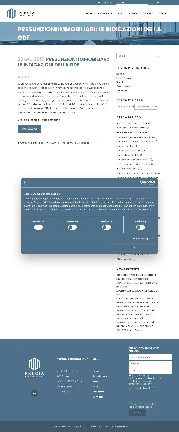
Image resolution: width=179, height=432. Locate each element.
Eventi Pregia (123, 78)
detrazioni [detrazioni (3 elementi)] (147, 164)
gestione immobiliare (52, 142)
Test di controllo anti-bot (143, 388)
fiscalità (33, 142)
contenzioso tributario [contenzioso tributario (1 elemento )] (130, 150)
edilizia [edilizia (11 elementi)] (122, 177)
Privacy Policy (78, 426)
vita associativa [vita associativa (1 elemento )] (127, 258)
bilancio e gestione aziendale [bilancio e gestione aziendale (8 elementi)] (135, 136)
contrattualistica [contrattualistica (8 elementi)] (127, 159)
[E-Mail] (150, 370)
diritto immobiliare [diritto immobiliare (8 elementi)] (128, 168)
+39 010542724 (74, 381)
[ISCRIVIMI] (137, 412)
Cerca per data (125, 106)
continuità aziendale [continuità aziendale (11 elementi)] (130, 155)
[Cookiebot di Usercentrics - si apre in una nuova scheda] (142, 182)
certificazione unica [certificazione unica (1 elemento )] (129, 141)
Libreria (24, 76)
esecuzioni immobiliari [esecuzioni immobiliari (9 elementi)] (145, 177)
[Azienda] (150, 364)
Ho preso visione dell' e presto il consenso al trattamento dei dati (145, 379)
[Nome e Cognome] (150, 357)
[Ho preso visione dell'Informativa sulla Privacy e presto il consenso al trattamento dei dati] (130, 375)
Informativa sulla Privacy (146, 378)
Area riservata (104, 2)
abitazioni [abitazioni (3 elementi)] (124, 123)
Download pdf (29, 129)
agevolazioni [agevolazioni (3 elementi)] (142, 123)
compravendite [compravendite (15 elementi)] (127, 146)
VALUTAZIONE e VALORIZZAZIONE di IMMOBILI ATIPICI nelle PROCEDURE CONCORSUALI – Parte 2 (135, 314)
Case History (123, 86)
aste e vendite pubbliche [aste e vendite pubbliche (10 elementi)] (132, 132)
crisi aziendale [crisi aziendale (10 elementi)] (127, 164)
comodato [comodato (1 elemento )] (151, 141)
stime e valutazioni (78, 142)
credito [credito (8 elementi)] (146, 159)
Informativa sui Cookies (97, 426)
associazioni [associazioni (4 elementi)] (141, 127)
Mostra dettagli (141, 238)
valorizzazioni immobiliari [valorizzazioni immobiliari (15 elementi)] (133, 254)
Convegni (121, 90)
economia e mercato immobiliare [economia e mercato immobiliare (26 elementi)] (138, 173)
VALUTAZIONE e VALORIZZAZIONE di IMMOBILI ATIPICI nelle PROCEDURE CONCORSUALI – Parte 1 (135, 326)
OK (133, 247)
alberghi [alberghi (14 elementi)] (123, 127)
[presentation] (151, 396)
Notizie (120, 73)
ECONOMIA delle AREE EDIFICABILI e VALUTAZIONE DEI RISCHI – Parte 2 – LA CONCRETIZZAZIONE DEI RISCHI (137, 302)
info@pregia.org (65, 386)
